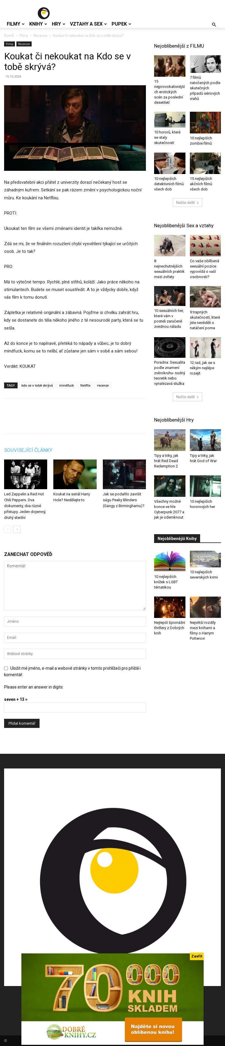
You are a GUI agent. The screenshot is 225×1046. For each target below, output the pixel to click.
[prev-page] (7, 529)
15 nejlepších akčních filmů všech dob (201, 183)
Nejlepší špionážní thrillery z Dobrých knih (169, 627)
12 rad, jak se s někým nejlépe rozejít (202, 367)
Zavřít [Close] (196, 956)
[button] (214, 25)
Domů (9, 35)
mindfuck (66, 385)
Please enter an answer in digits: (34, 687)
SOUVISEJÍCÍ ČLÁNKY (28, 450)
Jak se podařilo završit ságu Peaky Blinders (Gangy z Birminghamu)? (123, 500)
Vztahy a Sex (88, 24)
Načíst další (187, 202)
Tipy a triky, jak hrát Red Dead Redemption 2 (166, 460)
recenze (103, 385)
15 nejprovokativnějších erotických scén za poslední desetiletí (169, 92)
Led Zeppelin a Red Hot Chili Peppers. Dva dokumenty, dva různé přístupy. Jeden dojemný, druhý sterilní (25, 506)
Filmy (16, 24)
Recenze (40, 35)
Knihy (38, 24)
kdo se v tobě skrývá (37, 385)
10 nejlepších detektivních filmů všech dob (169, 183)
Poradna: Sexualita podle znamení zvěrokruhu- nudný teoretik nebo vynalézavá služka (169, 373)
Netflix (85, 385)
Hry (58, 24)
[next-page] (17, 529)
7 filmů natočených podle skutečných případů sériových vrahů (205, 88)
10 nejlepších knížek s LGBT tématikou (166, 581)
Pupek (121, 24)
